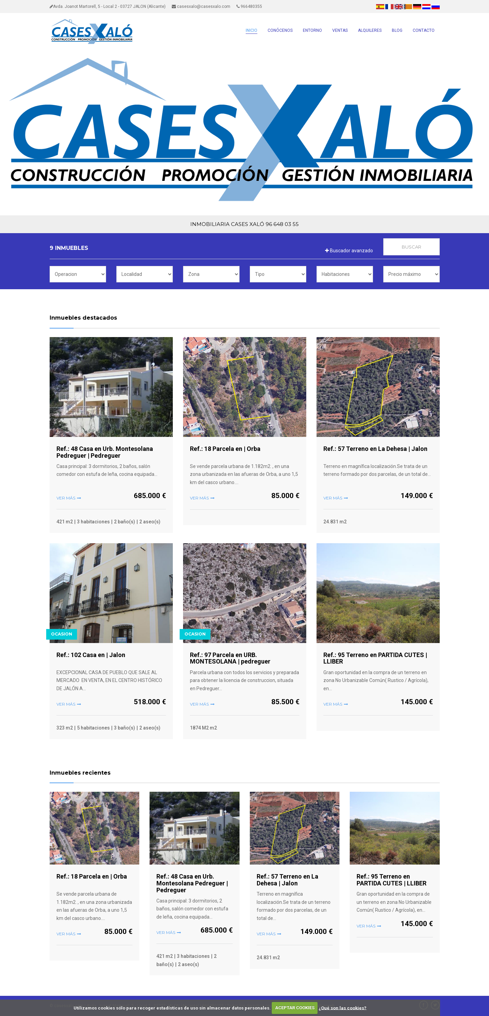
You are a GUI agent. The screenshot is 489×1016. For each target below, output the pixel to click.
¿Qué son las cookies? (342, 1007)
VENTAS (340, 30)
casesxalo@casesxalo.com (201, 6)
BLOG (397, 30)
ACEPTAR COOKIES (294, 1007)
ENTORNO (312, 30)
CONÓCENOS (280, 30)
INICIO (251, 30)
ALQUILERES (370, 30)
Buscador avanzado (349, 250)
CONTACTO (424, 30)
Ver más (65, 497)
